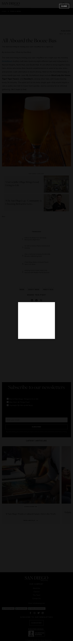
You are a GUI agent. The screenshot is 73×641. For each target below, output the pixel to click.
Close (64, 6)
